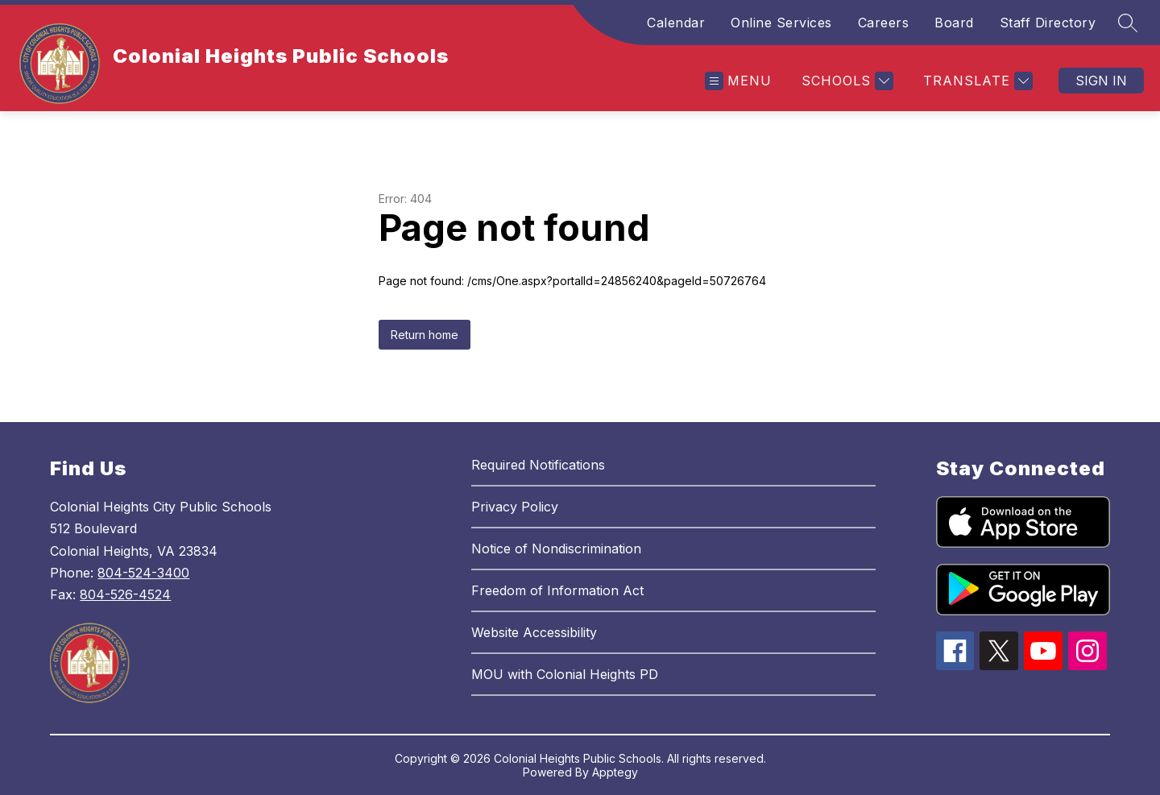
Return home (424, 335)
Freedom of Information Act (557, 590)
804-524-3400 (143, 573)
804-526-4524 (125, 594)
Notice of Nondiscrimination (556, 548)
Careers (883, 22)
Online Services (781, 22)
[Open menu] (738, 81)
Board (954, 22)
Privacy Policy (514, 507)
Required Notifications (538, 465)
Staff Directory (1048, 22)
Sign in (1101, 80)
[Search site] (1127, 22)
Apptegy (615, 772)
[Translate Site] (976, 81)
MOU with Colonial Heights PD (564, 674)
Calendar (676, 22)
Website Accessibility (534, 632)
